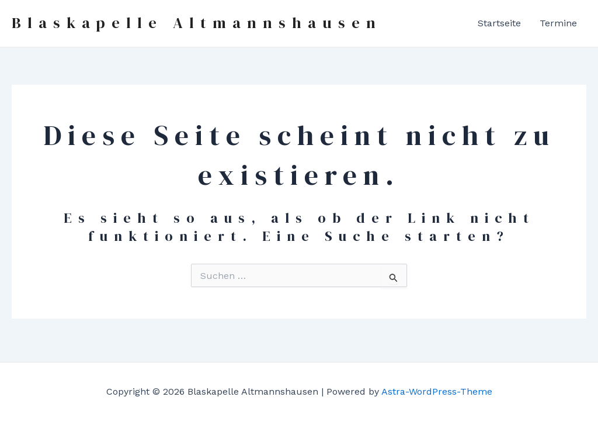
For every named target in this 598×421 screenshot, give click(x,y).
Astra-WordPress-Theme (436, 391)
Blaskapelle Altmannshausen (197, 22)
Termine (558, 23)
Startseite (499, 23)
